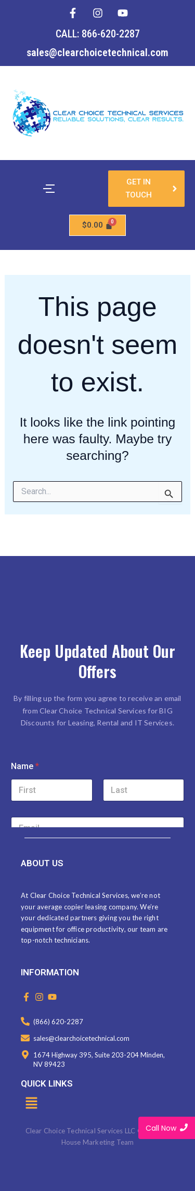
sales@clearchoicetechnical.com (97, 52)
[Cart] (97, 225)
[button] (31, 1103)
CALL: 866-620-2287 (98, 34)
